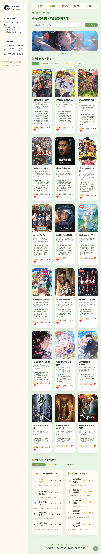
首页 (33, 13)
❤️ (34, 130)
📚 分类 (77, 6)
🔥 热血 (45, 63)
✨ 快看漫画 (17, 62)
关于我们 (52, 545)
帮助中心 (77, 545)
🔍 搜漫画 (91, 25)
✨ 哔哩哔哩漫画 (7, 62)
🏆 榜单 (52, 6)
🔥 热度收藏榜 (38, 464)
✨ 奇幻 (67, 63)
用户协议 (69, 545)
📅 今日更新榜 (69, 464)
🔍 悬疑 (79, 63)
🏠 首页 (40, 6)
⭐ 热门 (89, 6)
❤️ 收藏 (65, 6)
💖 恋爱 (56, 63)
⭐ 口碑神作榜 (53, 464)
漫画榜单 (38, 13)
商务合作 (60, 545)
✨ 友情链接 (14, 65)
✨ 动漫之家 (6, 65)
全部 (35, 63)
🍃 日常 (90, 63)
